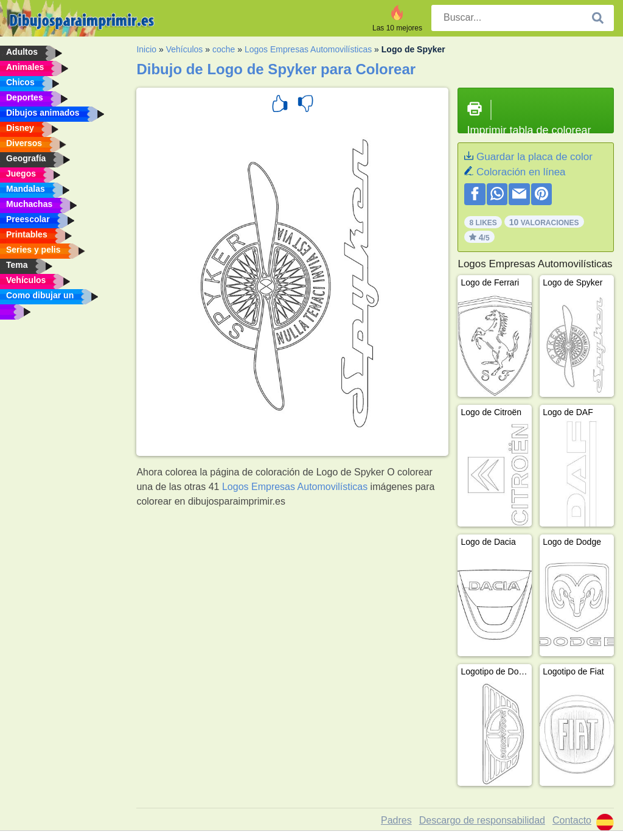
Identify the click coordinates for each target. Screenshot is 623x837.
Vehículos (184, 49)
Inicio (146, 49)
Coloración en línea (520, 172)
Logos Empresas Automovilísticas (308, 49)
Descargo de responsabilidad (482, 820)
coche (223, 49)
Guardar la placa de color (534, 157)
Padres (396, 820)
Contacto (571, 820)
